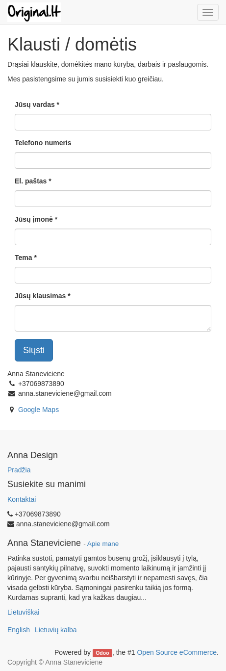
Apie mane (103, 543)
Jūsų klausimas (40, 296)
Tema (23, 257)
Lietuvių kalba (56, 630)
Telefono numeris (43, 143)
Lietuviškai (23, 612)
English (18, 630)
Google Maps (38, 409)
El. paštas (31, 181)
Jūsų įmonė (34, 219)
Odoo (102, 653)
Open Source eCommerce (177, 652)
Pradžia (18, 470)
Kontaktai (21, 499)
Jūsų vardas (35, 104)
